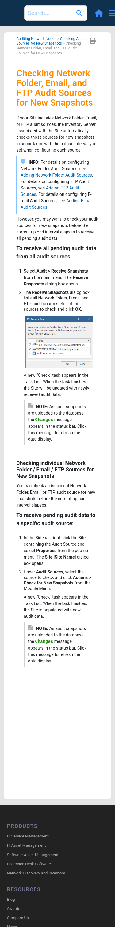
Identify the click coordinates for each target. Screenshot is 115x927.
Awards (13, 908)
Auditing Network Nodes (36, 39)
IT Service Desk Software (29, 864)
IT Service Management (28, 836)
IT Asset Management (26, 845)
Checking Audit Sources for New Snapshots (50, 41)
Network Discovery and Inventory (36, 873)
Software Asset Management (33, 854)
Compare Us (18, 917)
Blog (11, 899)
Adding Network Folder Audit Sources (56, 175)
